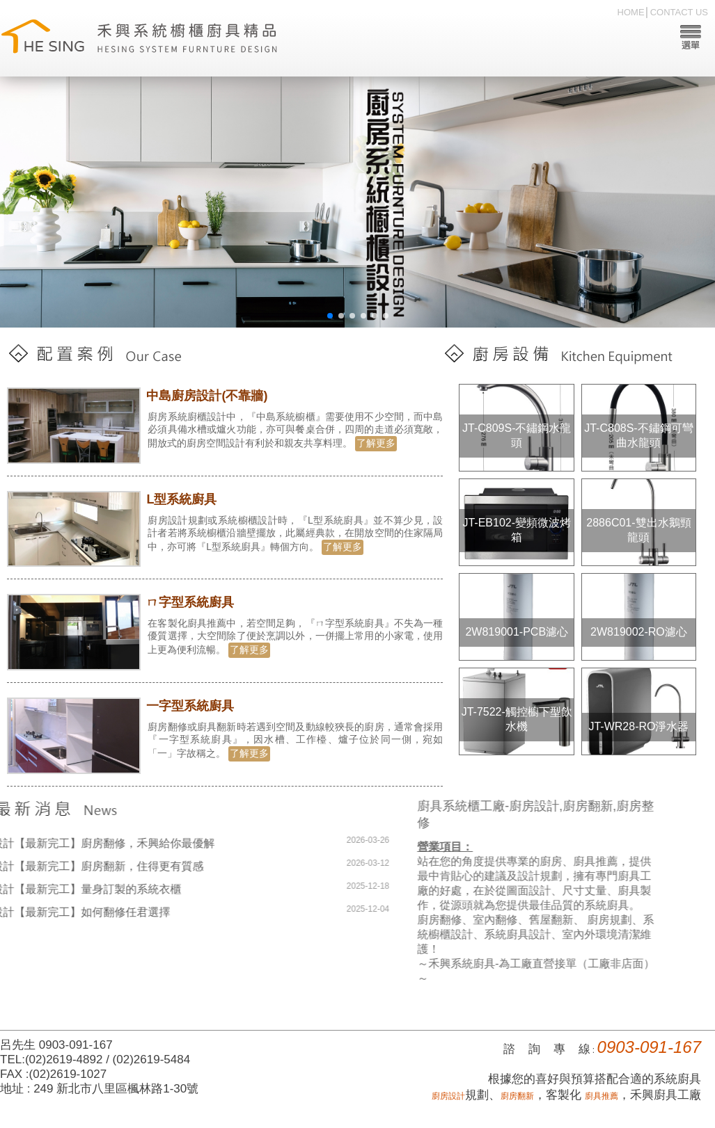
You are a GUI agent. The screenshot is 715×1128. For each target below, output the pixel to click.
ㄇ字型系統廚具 (191, 602)
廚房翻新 (517, 1096)
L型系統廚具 (183, 499)
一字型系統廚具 (191, 706)
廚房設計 (448, 1096)
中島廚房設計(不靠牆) (208, 396)
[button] (330, 316)
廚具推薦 (601, 1096)
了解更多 (376, 443)
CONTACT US (679, 12)
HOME (631, 12)
